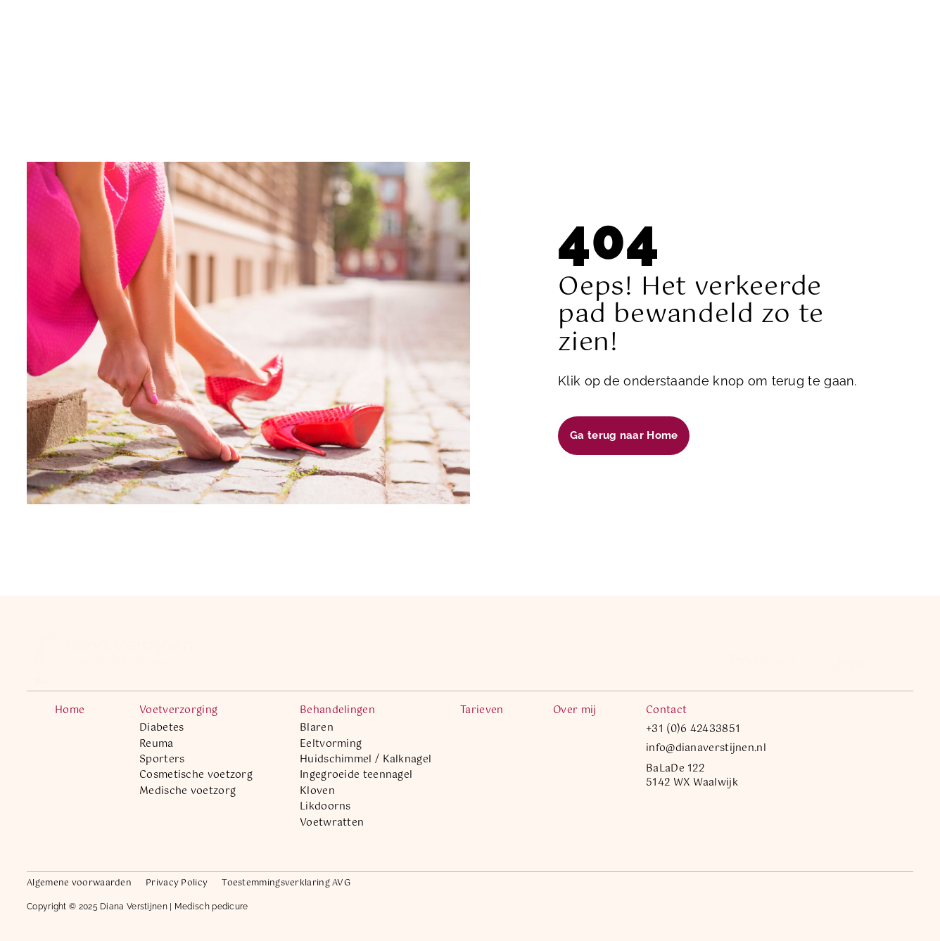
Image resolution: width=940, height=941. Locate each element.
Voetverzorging (348, 34)
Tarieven (539, 34)
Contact (658, 34)
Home (270, 34)
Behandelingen (456, 34)
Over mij (599, 34)
